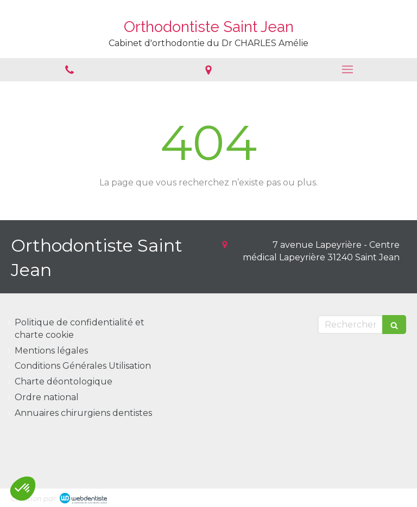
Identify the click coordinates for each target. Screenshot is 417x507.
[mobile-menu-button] (347, 69)
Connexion (382, 496)
